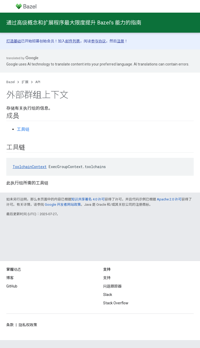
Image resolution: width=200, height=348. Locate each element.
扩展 (25, 82)
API (37, 82)
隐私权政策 (28, 325)
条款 (10, 325)
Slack (107, 294)
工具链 (23, 129)
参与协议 (98, 41)
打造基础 (13, 41)
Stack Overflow (115, 303)
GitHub (11, 286)
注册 (120, 41)
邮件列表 (72, 41)
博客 (10, 278)
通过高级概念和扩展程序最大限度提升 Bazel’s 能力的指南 (73, 22)
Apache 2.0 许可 (169, 199)
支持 (107, 278)
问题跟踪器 (112, 286)
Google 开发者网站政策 (63, 204)
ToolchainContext (30, 166)
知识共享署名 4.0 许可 (88, 199)
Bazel (10, 82)
